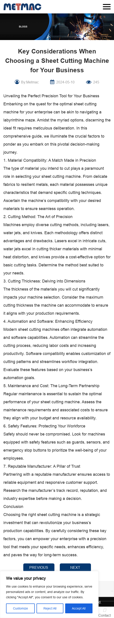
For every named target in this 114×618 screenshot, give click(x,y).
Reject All (49, 608)
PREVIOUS (38, 567)
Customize (20, 608)
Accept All (79, 608)
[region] (49, 594)
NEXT (75, 567)
